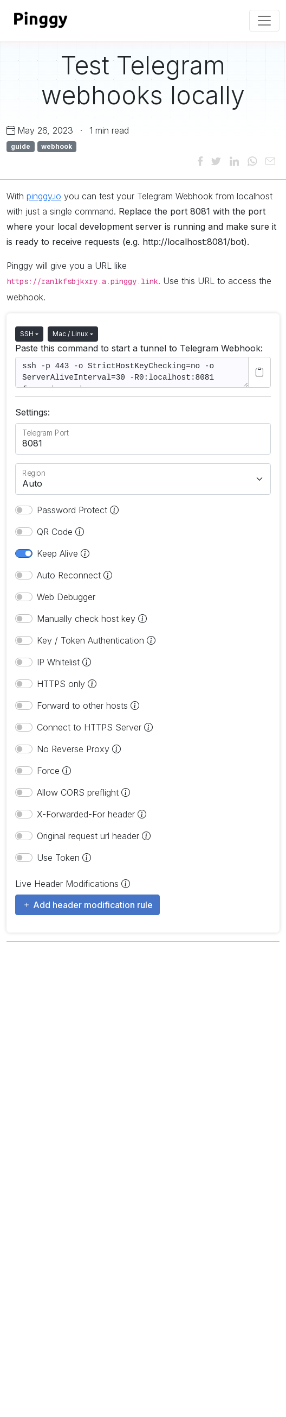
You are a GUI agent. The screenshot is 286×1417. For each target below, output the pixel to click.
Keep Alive (63, 553)
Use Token (64, 857)
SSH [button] (27, 334)
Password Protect (78, 510)
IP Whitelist (64, 662)
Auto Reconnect (74, 575)
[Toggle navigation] (264, 21)
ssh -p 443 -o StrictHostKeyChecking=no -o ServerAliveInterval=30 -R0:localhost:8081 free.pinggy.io (132, 372)
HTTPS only (66, 683)
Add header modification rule (87, 904)
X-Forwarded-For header (91, 814)
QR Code (60, 531)
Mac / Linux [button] (70, 334)
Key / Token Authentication (96, 640)
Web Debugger (66, 596)
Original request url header (94, 835)
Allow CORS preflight (83, 792)
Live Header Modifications (72, 883)
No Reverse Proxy (79, 748)
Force (54, 770)
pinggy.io (44, 196)
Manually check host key (92, 618)
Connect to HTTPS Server (95, 727)
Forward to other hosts (88, 705)
